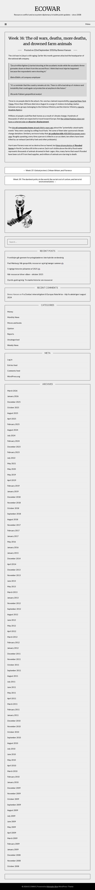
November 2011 (14, 659)
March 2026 (12, 391)
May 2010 (11, 760)
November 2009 (14, 793)
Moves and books (14, 323)
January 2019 (13, 491)
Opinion (10, 328)
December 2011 (14, 654)
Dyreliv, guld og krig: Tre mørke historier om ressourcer (30, 280)
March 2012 (12, 637)
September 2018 (14, 514)
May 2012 (11, 626)
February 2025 (13, 424)
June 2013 (11, 581)
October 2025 (13, 407)
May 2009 (11, 827)
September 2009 (14, 805)
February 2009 (13, 844)
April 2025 (11, 419)
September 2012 (14, 609)
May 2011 (11, 693)
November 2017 (14, 525)
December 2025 (14, 402)
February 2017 (13, 530)
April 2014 (11, 564)
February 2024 (13, 441)
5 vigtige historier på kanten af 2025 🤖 (23, 269)
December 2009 (14, 788)
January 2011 (13, 715)
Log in (9, 360)
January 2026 (13, 396)
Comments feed (13, 371)
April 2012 (11, 631)
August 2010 (12, 743)
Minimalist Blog (52, 886)
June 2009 (11, 821)
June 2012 (11, 620)
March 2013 (12, 592)
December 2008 (14, 855)
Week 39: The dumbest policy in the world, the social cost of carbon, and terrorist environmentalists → (47, 180)
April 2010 (11, 765)
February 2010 (13, 777)
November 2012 (14, 603)
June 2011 (11, 687)
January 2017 (13, 536)
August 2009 (12, 810)
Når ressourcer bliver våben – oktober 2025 (25, 274)
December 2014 (14, 558)
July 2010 (11, 749)
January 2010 (13, 782)
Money (10, 312)
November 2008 (14, 861)
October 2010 (13, 732)
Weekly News (12, 345)
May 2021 (11, 463)
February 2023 (13, 452)
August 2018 (12, 519)
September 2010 (14, 737)
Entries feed (12, 365)
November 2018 (14, 503)
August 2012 (12, 614)
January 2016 (13, 547)
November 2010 (14, 726)
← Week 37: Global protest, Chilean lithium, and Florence (47, 170)
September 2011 (14, 670)
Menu (87, 24)
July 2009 (11, 816)
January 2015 (13, 553)
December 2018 (14, 497)
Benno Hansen (64, 50)
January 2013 (13, 598)
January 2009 (13, 849)
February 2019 (13, 486)
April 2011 (11, 698)
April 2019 (11, 480)
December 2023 (14, 447)
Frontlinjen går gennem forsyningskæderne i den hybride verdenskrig (35, 257)
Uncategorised (13, 340)
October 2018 (13, 508)
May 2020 (11, 469)
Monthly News (13, 317)
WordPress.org (13, 376)
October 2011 (13, 665)
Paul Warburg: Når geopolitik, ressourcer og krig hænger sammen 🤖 (35, 263)
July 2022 (11, 458)
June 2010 (11, 754)
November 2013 (14, 575)
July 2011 (11, 682)
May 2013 (11, 586)
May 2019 (11, 475)
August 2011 (12, 676)
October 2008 (13, 866)
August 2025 (12, 413)
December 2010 (14, 721)
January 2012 (13, 648)
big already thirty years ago (32, 127)
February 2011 (13, 709)
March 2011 (12, 704)
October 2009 (13, 799)
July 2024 (11, 435)
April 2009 (11, 833)
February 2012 (13, 642)
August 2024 (12, 430)
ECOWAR (47, 8)
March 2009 (12, 838)
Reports (10, 334)
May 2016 (11, 542)
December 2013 (14, 570)
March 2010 (12, 771)
